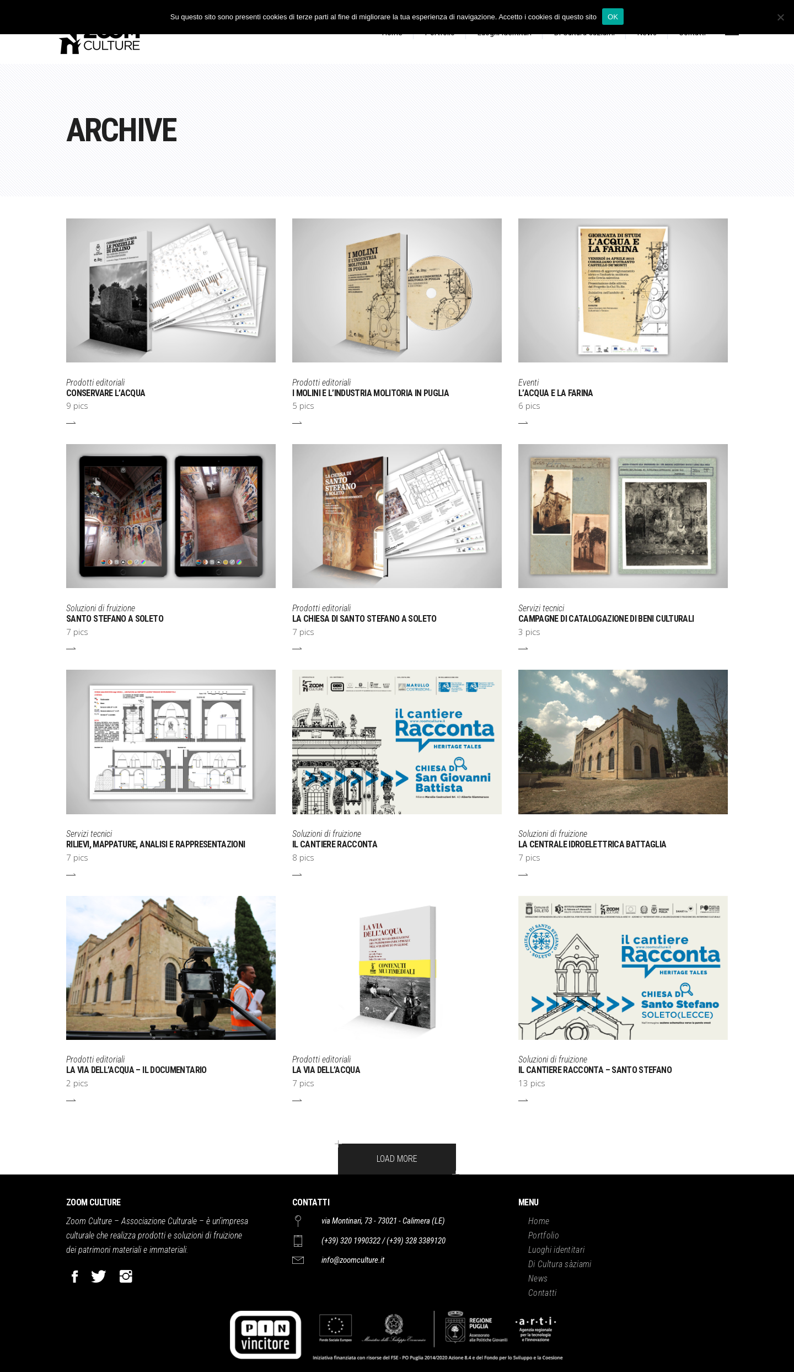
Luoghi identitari (556, 1250)
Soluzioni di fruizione (100, 608)
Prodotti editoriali (95, 382)
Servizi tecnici (541, 608)
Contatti (542, 1293)
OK (613, 17)
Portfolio (543, 1235)
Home (538, 1221)
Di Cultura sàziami (560, 1264)
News (538, 1278)
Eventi (528, 382)
